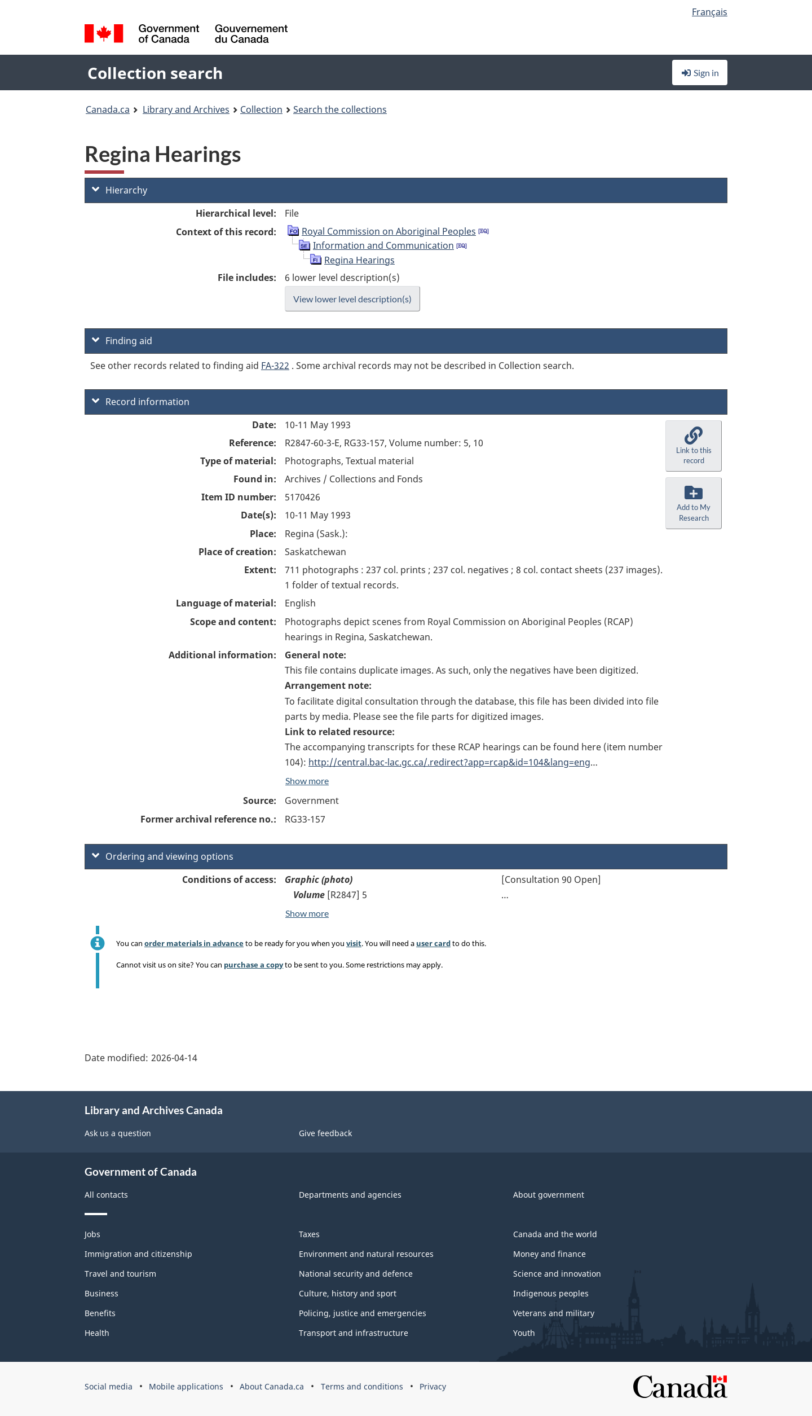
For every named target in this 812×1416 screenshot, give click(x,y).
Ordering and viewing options (162, 856)
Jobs (92, 1234)
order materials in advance (194, 943)
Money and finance (549, 1253)
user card (433, 943)
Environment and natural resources (366, 1253)
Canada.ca (108, 109)
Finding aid (122, 341)
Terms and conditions (362, 1386)
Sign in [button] (700, 72)
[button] (693, 446)
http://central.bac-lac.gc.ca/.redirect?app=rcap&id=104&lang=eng (449, 762)
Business (101, 1293)
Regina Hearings (359, 260)
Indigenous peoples (551, 1293)
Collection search (155, 72)
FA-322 (275, 365)
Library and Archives (186, 109)
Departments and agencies (350, 1194)
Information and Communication (383, 245)
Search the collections (340, 109)
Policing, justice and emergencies (362, 1313)
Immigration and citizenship (138, 1253)
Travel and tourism (120, 1273)
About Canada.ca (272, 1386)
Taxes (309, 1234)
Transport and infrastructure (353, 1332)
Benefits (100, 1313)
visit (353, 943)
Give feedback (325, 1133)
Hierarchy (119, 190)
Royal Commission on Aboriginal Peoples (389, 231)
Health (97, 1332)
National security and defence (356, 1273)
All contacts (106, 1194)
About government (548, 1194)
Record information (140, 401)
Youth (524, 1332)
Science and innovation (557, 1273)
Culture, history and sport (347, 1293)
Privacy (433, 1386)
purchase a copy (253, 965)
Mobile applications (186, 1386)
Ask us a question (118, 1133)
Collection (261, 109)
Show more (307, 780)
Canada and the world (555, 1234)
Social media (109, 1386)
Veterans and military (553, 1313)
